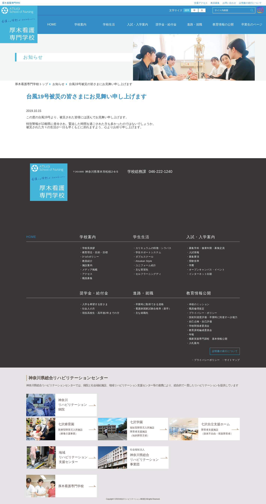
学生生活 (141, 237)
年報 (191, 334)
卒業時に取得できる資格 (150, 304)
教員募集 (215, 3)
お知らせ (58, 84)
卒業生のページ (251, 24)
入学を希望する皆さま (95, 304)
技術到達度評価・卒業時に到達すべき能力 (213, 317)
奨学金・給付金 (165, 24)
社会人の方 (88, 308)
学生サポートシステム (148, 252)
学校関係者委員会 (199, 325)
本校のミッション (199, 304)
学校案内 (80, 24)
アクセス (87, 274)
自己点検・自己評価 (200, 321)
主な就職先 (142, 313)
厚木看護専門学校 (11, 2)
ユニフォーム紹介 (146, 265)
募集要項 (194, 256)
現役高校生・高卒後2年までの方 (101, 313)
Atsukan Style (144, 261)
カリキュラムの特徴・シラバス (153, 248)
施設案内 (87, 265)
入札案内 (194, 343)
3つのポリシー (90, 256)
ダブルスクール (145, 256)
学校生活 (109, 24)
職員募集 (87, 278)
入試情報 (194, 252)
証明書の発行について (250, 3)
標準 (187, 10)
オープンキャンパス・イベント (207, 269)
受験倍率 (194, 261)
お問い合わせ (229, 3)
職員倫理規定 (196, 308)
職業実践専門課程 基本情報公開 (208, 338)
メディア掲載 (90, 269)
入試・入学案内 (137, 24)
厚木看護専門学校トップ (31, 84)
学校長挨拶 (88, 248)
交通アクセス (201, 3)
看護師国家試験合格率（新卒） (153, 308)
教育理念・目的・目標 (95, 252)
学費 (191, 265)
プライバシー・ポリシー (203, 313)
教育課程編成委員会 (200, 330)
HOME (51, 24)
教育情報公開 (198, 293)
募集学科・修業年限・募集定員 (207, 248)
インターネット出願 (200, 274)
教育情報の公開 (223, 24)
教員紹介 (87, 261)
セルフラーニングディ (148, 274)
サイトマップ (232, 360)
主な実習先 (142, 269)
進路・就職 (194, 24)
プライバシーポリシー (207, 360)
